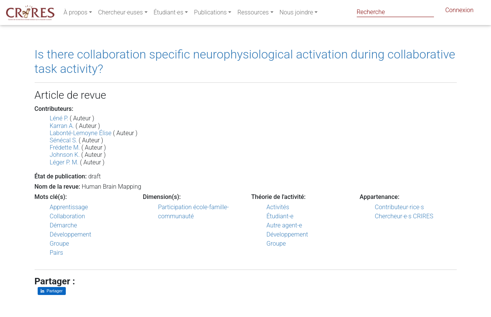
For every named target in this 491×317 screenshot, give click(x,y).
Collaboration (67, 216)
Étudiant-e (280, 216)
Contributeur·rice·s (399, 207)
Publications (210, 13)
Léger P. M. (64, 162)
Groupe (59, 243)
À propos (75, 13)
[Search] (395, 12)
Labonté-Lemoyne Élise (81, 133)
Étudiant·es (168, 13)
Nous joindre (296, 13)
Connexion (459, 11)
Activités (278, 207)
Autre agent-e (284, 225)
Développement (71, 234)
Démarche (63, 225)
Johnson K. (65, 154)
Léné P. (59, 118)
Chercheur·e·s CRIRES (404, 216)
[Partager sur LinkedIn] (52, 291)
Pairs (56, 252)
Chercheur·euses (120, 13)
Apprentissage (69, 207)
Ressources (253, 13)
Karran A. (62, 125)
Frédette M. (65, 147)
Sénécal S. (63, 140)
